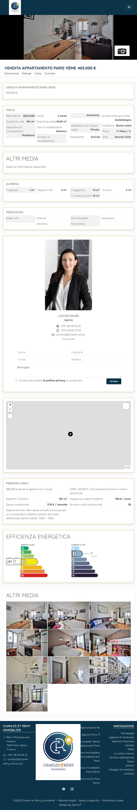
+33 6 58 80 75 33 (71, 330)
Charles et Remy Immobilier (16, 728)
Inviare (114, 381)
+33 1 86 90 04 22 (71, 325)
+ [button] (10, 405)
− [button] (10, 409)
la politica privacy (54, 380)
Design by (70, 804)
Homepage (15, 7)
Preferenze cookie (113, 800)
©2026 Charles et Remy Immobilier (34, 800)
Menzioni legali (67, 800)
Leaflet (127, 467)
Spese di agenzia (89, 800)
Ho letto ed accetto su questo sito (50, 380)
